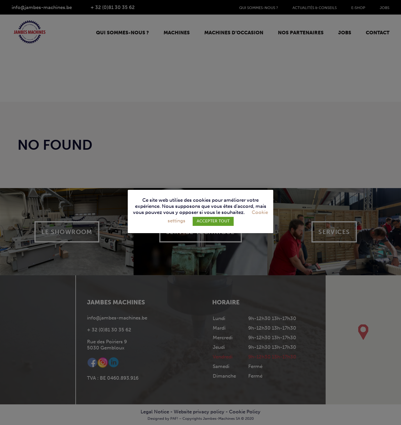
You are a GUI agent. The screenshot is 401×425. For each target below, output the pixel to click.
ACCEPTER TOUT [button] (213, 221)
